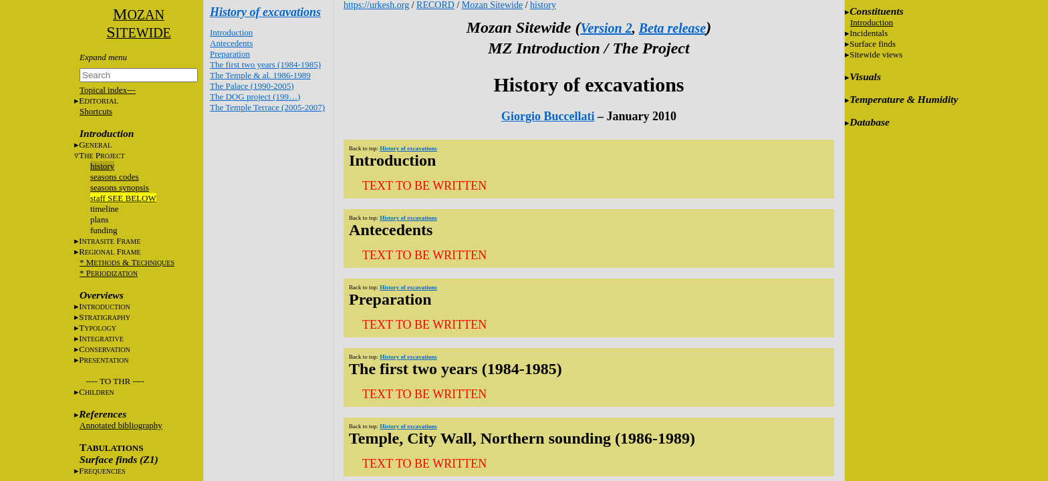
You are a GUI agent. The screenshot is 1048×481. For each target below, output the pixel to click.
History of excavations (265, 12)
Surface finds (872, 44)
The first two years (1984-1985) (265, 64)
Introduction (231, 32)
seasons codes (114, 177)
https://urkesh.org (376, 5)
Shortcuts (96, 111)
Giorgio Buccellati (547, 116)
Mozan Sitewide (492, 5)
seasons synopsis (119, 187)
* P (109, 273)
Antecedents (231, 43)
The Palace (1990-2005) (252, 86)
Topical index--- (108, 90)
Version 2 (606, 28)
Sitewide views (875, 54)
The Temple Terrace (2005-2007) (267, 107)
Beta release (672, 28)
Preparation (230, 54)
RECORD (435, 5)
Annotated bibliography (121, 425)
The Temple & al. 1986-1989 (260, 75)
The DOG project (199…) (255, 97)
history (102, 166)
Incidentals (868, 33)
